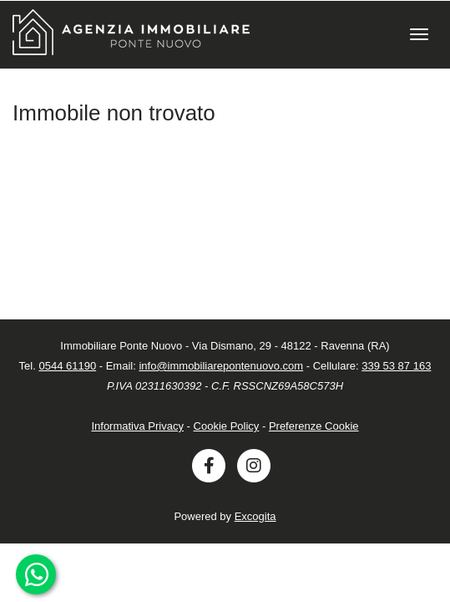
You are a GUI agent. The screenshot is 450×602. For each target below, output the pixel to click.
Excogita (255, 516)
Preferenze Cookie (314, 426)
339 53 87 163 (396, 366)
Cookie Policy (227, 426)
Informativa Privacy (137, 426)
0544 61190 (67, 366)
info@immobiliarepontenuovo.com (221, 366)
